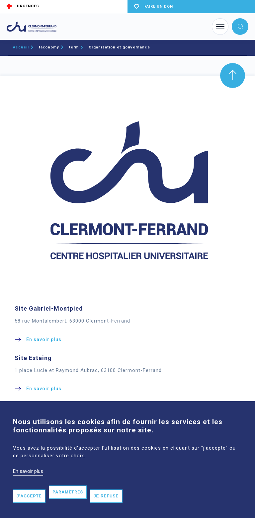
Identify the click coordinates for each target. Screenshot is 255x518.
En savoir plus (28, 483)
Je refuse (106, 507)
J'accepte (29, 507)
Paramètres (67, 503)
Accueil (21, 47)
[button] (240, 26)
